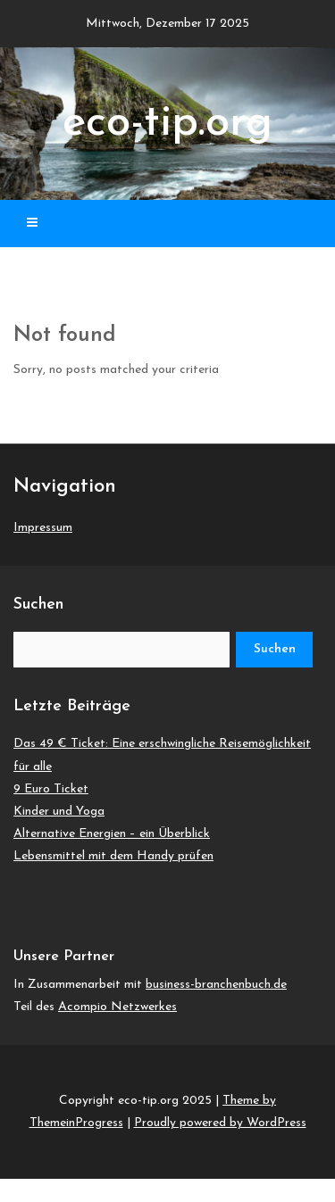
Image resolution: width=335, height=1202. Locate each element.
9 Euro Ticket (50, 789)
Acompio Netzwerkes (117, 1007)
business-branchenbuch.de (216, 984)
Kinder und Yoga (59, 811)
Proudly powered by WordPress (220, 1123)
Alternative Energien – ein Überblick (111, 834)
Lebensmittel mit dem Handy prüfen (113, 856)
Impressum (42, 528)
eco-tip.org (167, 123)
